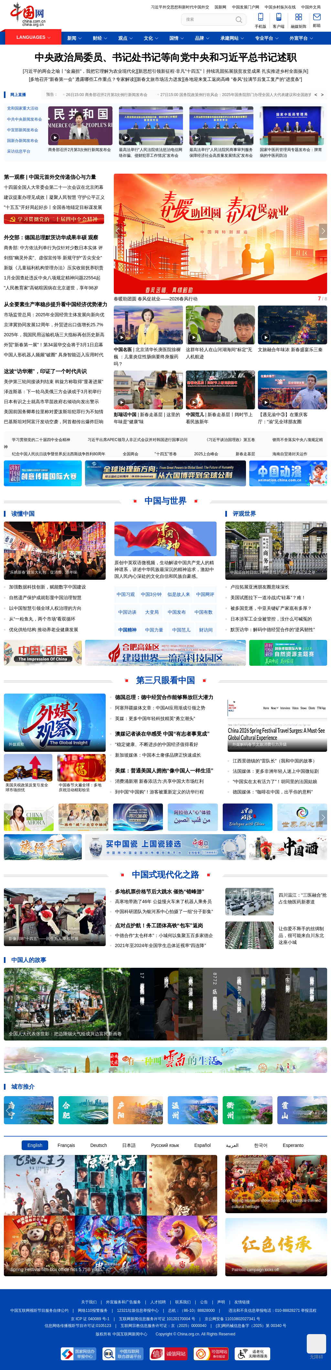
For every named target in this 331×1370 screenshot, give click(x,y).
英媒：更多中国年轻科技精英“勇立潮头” (155, 718)
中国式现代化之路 (165, 874)
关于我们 (89, 1302)
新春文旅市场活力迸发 (159, 79)
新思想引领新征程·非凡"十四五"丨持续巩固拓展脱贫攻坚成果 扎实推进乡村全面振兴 (222, 71)
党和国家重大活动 (22, 108)
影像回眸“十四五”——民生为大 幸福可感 (43, 938)
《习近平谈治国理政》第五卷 (230, 439)
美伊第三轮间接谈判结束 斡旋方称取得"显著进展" (53, 381)
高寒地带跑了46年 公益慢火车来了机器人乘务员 (163, 901)
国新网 (220, 7)
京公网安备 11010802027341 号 (232, 1319)
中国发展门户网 (245, 7)
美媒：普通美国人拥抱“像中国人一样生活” (164, 770)
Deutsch (98, 1145)
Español (202, 1145)
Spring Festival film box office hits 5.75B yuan (55, 1269)
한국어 (261, 1145)
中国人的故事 (28, 960)
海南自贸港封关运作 (289, 454)
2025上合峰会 (206, 454)
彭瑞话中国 (125, 414)
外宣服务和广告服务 (123, 1302)
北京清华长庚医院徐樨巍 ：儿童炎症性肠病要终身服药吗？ (147, 356)
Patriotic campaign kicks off (255, 1270)
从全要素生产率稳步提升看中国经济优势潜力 (55, 304)
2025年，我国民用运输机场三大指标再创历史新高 (54, 334)
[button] (323, 231)
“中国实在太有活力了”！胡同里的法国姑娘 (275, 781)
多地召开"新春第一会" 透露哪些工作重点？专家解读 (82, 79)
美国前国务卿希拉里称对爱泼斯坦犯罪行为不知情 (53, 411)
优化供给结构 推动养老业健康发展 (43, 629)
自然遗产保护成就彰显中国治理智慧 (45, 597)
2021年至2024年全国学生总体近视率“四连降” (160, 945)
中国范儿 (195, 414)
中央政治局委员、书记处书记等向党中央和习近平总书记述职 (165, 57)
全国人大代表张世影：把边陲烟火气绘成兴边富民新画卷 (65, 1033)
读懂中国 (23, 514)
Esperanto (293, 1145)
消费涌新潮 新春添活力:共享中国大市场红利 (159, 781)
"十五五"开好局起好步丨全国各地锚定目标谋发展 (53, 207)
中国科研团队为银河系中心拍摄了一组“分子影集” (164, 911)
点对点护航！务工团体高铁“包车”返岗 (159, 925)
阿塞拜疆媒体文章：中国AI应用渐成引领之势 (160, 707)
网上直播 (18, 94)
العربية (232, 1145)
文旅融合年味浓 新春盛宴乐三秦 (290, 349)
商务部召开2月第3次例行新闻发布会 (79, 149)
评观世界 (244, 514)
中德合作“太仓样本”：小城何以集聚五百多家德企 (164, 935)
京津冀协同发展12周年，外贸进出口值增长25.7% (53, 324)
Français (66, 1145)
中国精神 (127, 630)
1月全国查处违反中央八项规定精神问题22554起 (52, 277)
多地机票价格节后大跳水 (143, 891)
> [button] (322, 94)
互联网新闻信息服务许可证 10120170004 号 (157, 1319)
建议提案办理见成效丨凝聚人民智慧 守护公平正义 (54, 197)
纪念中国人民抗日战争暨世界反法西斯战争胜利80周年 (58, 454)
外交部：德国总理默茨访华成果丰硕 (45, 237)
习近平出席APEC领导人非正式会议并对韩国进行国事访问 (137, 439)
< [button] (316, 94)
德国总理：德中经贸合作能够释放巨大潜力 (164, 697)
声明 (221, 1302)
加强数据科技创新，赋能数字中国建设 (47, 586)
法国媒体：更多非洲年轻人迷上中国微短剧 (276, 771)
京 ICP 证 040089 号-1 (90, 1319)
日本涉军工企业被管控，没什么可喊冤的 (271, 618)
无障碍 (316, 1346)
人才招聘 (158, 1302)
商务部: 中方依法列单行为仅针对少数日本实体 (50, 247)
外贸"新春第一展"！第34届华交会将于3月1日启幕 (53, 344)
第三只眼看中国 (165, 680)
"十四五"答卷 (166, 454)
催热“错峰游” (188, 891)
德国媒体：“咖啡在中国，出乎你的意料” (273, 791)
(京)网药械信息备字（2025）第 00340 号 (251, 1325)
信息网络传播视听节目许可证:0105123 (78, 1325)
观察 (93, 237)
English (34, 1145)
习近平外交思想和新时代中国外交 (180, 7)
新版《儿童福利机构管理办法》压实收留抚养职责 (53, 267)
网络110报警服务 (93, 1310)
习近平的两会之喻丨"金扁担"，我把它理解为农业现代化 (80, 71)
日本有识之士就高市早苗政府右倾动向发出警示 (51, 401)
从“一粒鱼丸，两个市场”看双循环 (42, 618)
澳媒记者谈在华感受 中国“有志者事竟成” (162, 734)
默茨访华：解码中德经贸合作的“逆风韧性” (272, 629)
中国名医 (123, 349)
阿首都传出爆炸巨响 (83, 421)
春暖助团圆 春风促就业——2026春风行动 (156, 298)
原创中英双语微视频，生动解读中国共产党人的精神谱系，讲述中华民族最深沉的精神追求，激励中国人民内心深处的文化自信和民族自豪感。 (164, 569)
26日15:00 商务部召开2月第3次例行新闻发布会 (106, 94)
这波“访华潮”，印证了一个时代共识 (45, 371)
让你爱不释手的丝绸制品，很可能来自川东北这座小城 (301, 935)
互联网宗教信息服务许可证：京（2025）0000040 (163, 1325)
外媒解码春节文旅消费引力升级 (259, 744)
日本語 (129, 1145)
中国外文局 (311, 7)
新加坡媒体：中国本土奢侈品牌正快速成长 (158, 755)
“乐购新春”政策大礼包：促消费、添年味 (43, 572)
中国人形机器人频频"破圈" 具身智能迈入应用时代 (53, 354)
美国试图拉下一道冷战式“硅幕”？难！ (268, 597)
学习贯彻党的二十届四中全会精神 (41, 439)
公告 (204, 1302)
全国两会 (130, 454)
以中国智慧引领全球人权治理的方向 (45, 608)
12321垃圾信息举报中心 (138, 1310)
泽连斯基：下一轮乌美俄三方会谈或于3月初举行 (52, 391)
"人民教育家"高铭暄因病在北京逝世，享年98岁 (51, 287)
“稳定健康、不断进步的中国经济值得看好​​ (156, 744)
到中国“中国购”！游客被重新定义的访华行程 (159, 791)
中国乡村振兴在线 (280, 7)
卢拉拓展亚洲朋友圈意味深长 (259, 586)
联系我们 (183, 1302)
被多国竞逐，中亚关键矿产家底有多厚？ (271, 608)
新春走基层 (245, 454)
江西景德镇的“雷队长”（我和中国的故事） (275, 760)
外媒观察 (16, 744)
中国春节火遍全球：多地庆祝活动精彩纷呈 (80, 787)
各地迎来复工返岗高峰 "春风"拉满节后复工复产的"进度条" (243, 79)
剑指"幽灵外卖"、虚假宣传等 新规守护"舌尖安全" (53, 257)
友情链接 (242, 1302)
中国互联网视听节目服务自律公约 (39, 1310)
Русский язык (165, 1145)
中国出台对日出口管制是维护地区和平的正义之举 (272, 572)
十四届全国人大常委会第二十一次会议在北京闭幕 (53, 187)
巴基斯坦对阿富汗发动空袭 (31, 421)
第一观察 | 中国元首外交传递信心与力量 (50, 177)
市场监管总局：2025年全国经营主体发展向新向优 (54, 314)
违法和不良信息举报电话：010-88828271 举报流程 (273, 1310)
